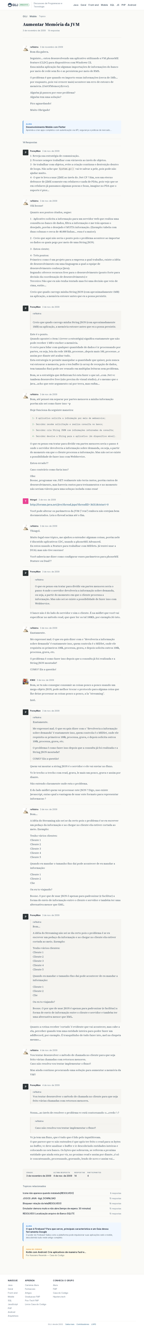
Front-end (12, 1293)
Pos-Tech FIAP (32, 1300)
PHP (124, 5)
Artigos (28, 1293)
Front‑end (93, 5)
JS (118, 5)
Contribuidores (82, 1324)
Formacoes (30, 1289)
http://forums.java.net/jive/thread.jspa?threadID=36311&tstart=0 (69, 504)
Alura (55, 1285)
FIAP (55, 1289)
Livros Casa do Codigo (35, 1304)
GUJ (25, 16)
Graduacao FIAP (32, 1296)
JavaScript (13, 1304)
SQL (112, 5)
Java (75, 5)
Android (132, 5)
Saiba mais (69, 1324)
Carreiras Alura (32, 1285)
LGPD (93, 1324)
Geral (83, 5)
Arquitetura (13, 1316)
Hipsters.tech (59, 1296)
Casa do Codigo (60, 1293)
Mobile (104, 5)
